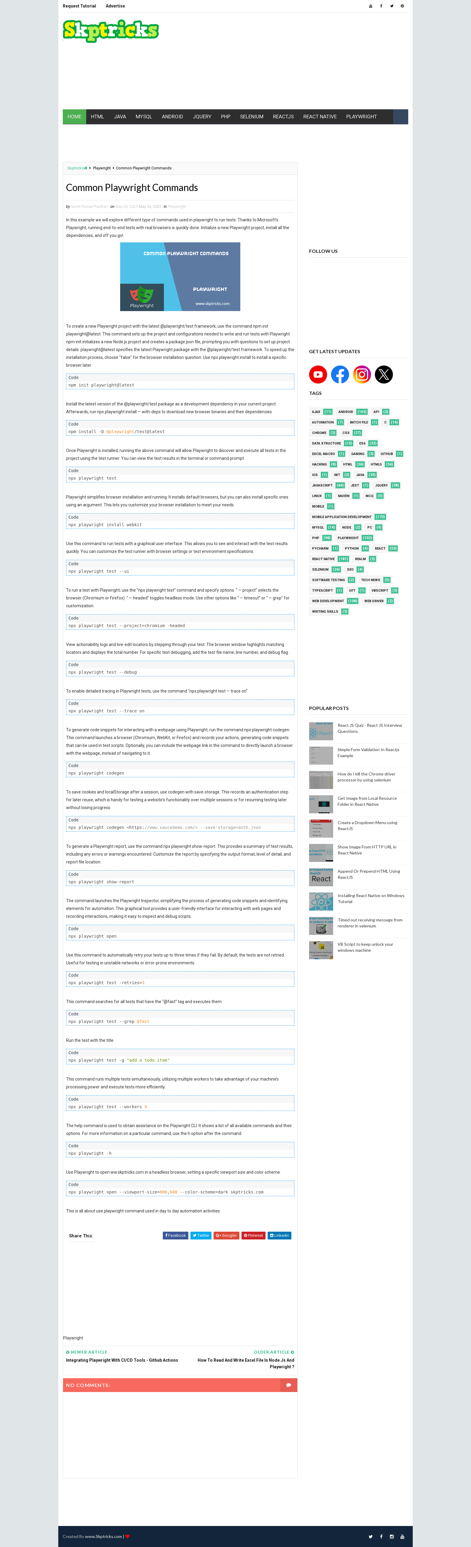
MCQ (369, 496)
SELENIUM (251, 117)
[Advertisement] (298, 61)
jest (355, 485)
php (315, 538)
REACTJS (283, 117)
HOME (74, 117)
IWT (337, 475)
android (346, 412)
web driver (374, 601)
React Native (323, 559)
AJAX (316, 412)
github (387, 454)
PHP (225, 117)
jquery (381, 485)
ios (315, 475)
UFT (352, 591)
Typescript (322, 591)
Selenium (320, 570)
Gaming (357, 454)
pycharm (320, 549)
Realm (360, 559)
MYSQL (144, 117)
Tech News (370, 580)
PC (369, 527)
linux (317, 496)
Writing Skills (325, 612)
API (376, 412)
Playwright (102, 168)
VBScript (380, 591)
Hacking (319, 464)
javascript (322, 485)
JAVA (120, 117)
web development (328, 601)
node (346, 527)
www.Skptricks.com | (105, 1536)
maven (343, 496)
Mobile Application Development (342, 517)
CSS (346, 433)
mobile (318, 506)
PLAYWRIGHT (361, 117)
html (347, 464)
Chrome (319, 433)
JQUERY (202, 117)
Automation (323, 422)
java (360, 475)
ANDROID (172, 117)
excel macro (323, 454)
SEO (350, 570)
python (352, 549)
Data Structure (326, 443)
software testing (328, 580)
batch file (359, 422)
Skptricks (77, 168)
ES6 (362, 443)
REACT (380, 549)
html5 (376, 464)
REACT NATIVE (320, 117)
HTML (97, 117)
